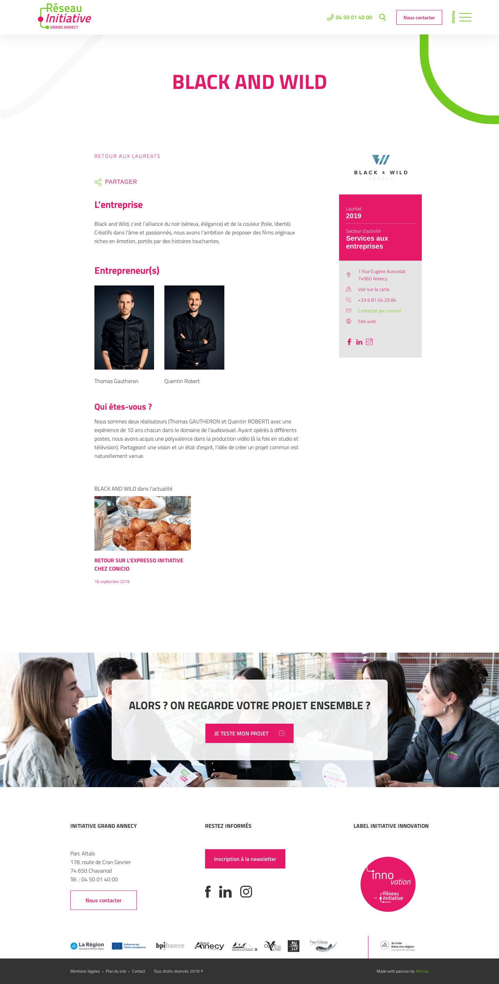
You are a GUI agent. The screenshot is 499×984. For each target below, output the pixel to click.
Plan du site (116, 971)
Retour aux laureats (127, 156)
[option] (142, 543)
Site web (367, 321)
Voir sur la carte (373, 289)
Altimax (422, 971)
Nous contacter (419, 17)
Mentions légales (85, 971)
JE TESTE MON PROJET (249, 733)
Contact (138, 971)
